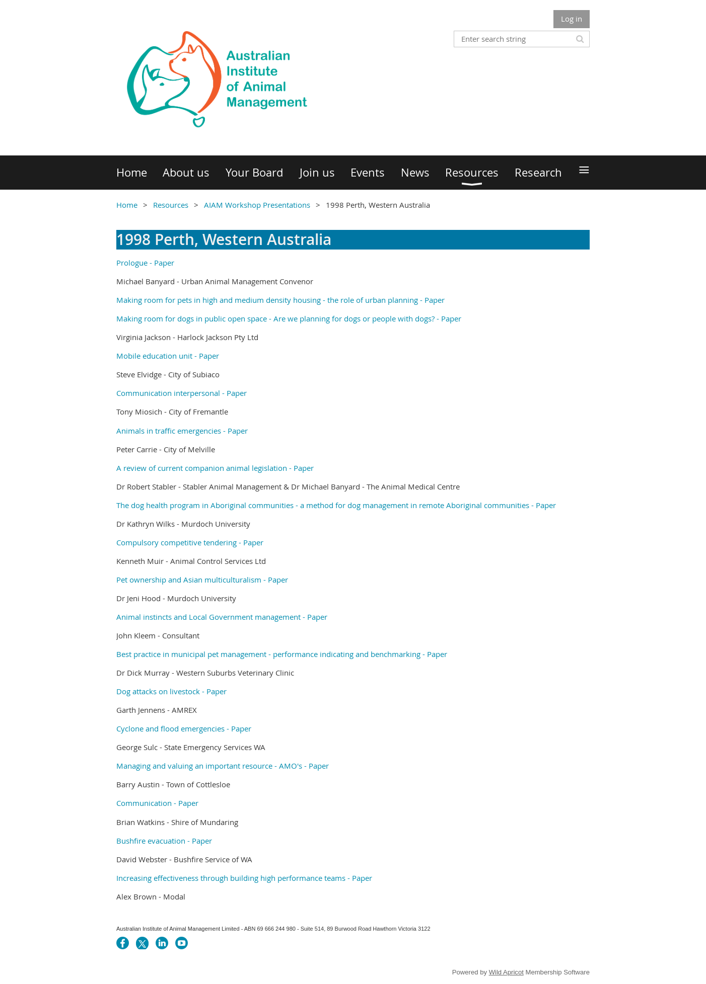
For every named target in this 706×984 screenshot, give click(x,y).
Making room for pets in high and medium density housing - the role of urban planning (267, 300)
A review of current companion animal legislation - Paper (215, 468)
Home (126, 205)
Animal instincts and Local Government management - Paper (221, 617)
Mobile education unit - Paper (167, 356)
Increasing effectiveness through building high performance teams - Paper (244, 878)
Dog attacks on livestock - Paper (171, 691)
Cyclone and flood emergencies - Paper (183, 728)
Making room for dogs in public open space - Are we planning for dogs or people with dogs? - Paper (288, 318)
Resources (170, 205)
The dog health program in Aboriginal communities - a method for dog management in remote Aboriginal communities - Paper (336, 505)
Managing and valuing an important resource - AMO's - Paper (222, 766)
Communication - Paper (157, 803)
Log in (571, 19)
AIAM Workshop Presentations (257, 205)
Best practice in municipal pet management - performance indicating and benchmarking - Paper (281, 654)
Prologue (132, 263)
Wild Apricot (506, 972)
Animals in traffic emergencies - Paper (182, 431)
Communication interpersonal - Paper (181, 393)
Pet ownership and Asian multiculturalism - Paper (203, 580)
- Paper (161, 263)
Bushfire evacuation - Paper (164, 841)
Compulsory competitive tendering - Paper (189, 542)
